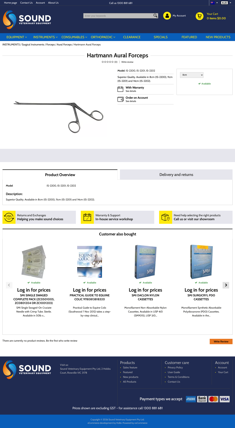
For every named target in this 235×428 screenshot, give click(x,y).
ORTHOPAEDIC (101, 37)
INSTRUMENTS (44, 37)
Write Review (221, 341)
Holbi (119, 422)
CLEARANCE (132, 37)
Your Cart (223, 372)
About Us (53, 2)
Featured (189, 37)
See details (131, 91)
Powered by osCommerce (135, 422)
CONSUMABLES (73, 37)
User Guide (174, 372)
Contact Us (26, 2)
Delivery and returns (176, 174)
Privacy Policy (175, 367)
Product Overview (60, 174)
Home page (10, 2)
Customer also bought (117, 234)
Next (226, 285)
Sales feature (130, 367)
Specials (161, 37)
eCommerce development (100, 422)
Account (40, 2)
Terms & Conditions (178, 377)
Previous (9, 285)
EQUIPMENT (15, 37)
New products (218, 37)
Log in (23, 290)
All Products (129, 381)
